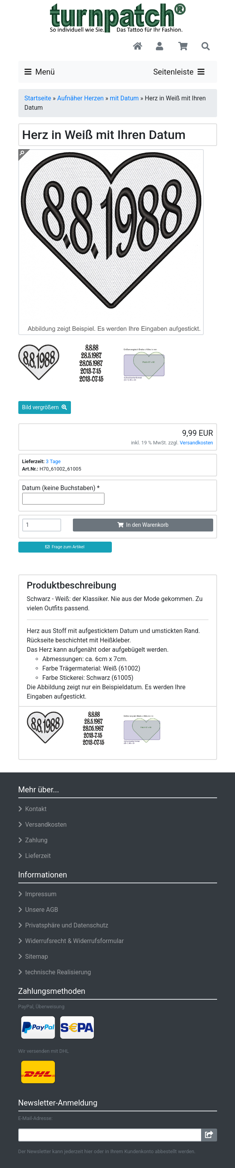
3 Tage (53, 461)
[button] (159, 47)
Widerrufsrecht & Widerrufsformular (71, 941)
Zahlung (33, 840)
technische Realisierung (54, 972)
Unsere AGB (38, 909)
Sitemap (33, 956)
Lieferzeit (34, 856)
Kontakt (32, 809)
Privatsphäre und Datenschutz (63, 925)
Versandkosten (196, 443)
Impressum (37, 894)
